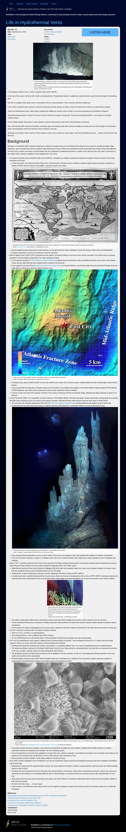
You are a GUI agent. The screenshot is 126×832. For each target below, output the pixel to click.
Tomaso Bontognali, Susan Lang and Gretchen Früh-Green (41, 744)
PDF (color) (50, 34)
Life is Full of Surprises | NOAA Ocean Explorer (24, 803)
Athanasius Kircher (21, 247)
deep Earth (11, 37)
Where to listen (31, 4)
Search (54, 4)
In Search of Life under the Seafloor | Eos (22, 800)
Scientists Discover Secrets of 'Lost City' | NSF (24, 798)
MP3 (47, 39)
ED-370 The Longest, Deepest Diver (62, 403)
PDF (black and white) (54, 32)
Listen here (100, 32)
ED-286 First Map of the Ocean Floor (47, 265)
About (11, 4)
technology (11, 39)
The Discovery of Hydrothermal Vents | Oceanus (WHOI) (28, 805)
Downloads (44, 4)
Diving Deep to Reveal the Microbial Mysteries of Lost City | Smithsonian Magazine (37, 795)
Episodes (20, 4)
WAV (48, 41)
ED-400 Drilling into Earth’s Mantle (41, 260)
